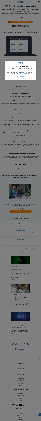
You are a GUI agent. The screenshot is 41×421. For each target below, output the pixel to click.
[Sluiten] (34, 62)
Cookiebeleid (22, 72)
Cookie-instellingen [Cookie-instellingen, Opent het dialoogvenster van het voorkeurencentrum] (20, 76)
